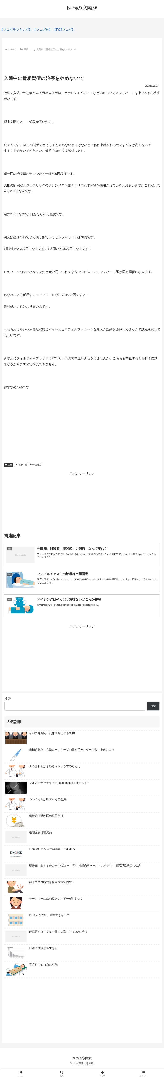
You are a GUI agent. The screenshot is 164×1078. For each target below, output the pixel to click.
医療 (8, 465)
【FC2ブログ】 (64, 30)
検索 (7, 699)
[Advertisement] (82, 62)
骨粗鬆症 (35, 465)
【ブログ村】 (42, 30)
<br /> (14, 428)
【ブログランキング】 (16, 30)
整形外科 (21, 465)
